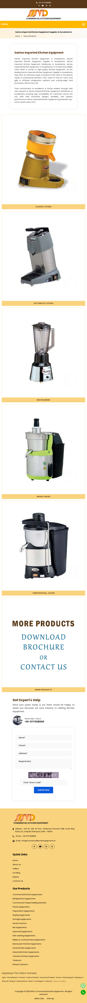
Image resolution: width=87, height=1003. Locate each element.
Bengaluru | (79, 977)
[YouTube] (43, 5)
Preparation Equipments (23, 911)
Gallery (16, 868)
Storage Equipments (22, 919)
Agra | (4, 977)
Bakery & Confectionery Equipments (29, 939)
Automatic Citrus (43, 303)
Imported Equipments (22, 931)
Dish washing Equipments (24, 935)
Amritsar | (22, 977)
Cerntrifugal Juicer (44, 593)
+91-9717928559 (43, 2)
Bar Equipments (20, 927)
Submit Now (44, 790)
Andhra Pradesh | (33, 977)
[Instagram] (46, 5)
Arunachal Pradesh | (47, 977)
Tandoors (17, 960)
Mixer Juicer (43, 496)
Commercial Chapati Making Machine (29, 902)
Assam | (59, 977)
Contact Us (18, 881)
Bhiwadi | (5, 981)
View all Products (30, 36)
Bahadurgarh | (68, 977)
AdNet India (39, 998)
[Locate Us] (52, 846)
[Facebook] (34, 846)
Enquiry (16, 877)
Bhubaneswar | (22, 981)
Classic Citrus (43, 206)
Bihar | (31, 981)
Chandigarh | (39, 981)
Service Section (20, 923)
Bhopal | (13, 981)
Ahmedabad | (12, 977)
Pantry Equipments (21, 907)
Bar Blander (43, 400)
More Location (60, 981)
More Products (43, 689)
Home (17, 36)
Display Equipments (21, 915)
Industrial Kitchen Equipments (26, 952)
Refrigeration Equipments (24, 898)
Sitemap (50, 998)
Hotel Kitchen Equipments (24, 948)
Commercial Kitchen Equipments (27, 894)
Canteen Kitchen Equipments (26, 956)
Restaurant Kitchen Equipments (27, 944)
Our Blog (16, 872)
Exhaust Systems (20, 964)
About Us (17, 864)
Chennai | (49, 981)
